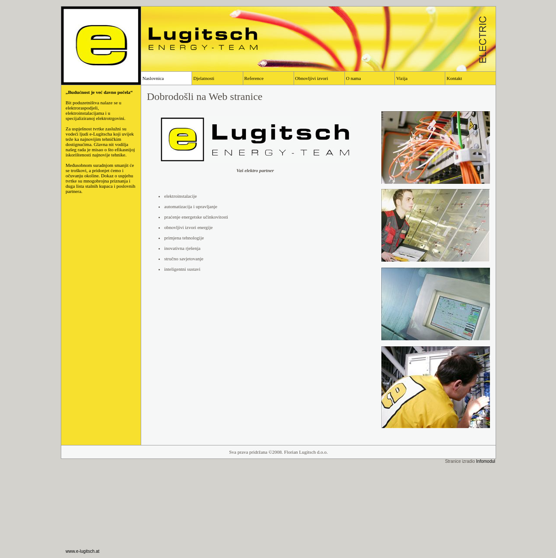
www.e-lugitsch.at (82, 551)
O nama (353, 78)
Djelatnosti (203, 78)
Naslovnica (153, 78)
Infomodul (485, 461)
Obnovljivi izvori (311, 78)
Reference (254, 78)
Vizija (401, 78)
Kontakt (454, 78)
